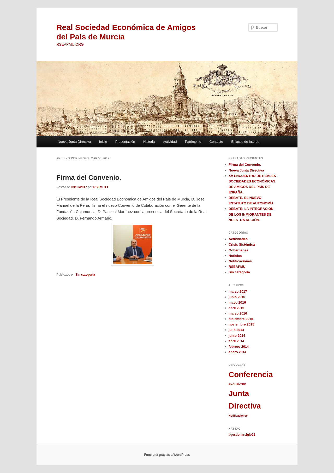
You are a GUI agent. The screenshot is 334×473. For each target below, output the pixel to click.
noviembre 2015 (241, 324)
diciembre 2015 (241, 319)
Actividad (170, 142)
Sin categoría (85, 274)
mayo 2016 (237, 302)
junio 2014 (237, 336)
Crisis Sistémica (242, 244)
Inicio (103, 142)
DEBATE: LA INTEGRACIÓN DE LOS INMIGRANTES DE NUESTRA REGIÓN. (251, 214)
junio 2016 (237, 297)
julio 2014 (236, 330)
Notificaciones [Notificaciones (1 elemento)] (238, 415)
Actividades (238, 239)
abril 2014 (236, 341)
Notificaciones (240, 261)
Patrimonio (193, 142)
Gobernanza (238, 250)
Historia (149, 142)
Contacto (216, 142)
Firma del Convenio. (88, 177)
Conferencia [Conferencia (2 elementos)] (251, 374)
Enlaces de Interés (245, 142)
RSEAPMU (237, 267)
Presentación (125, 142)
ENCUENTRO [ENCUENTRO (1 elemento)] (237, 384)
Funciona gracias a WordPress (167, 455)
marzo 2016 (238, 313)
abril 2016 (236, 308)
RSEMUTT (100, 187)
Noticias (235, 256)
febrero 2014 (239, 346)
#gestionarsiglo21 (242, 434)
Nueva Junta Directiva (74, 142)
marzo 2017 (238, 291)
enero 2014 (237, 352)
